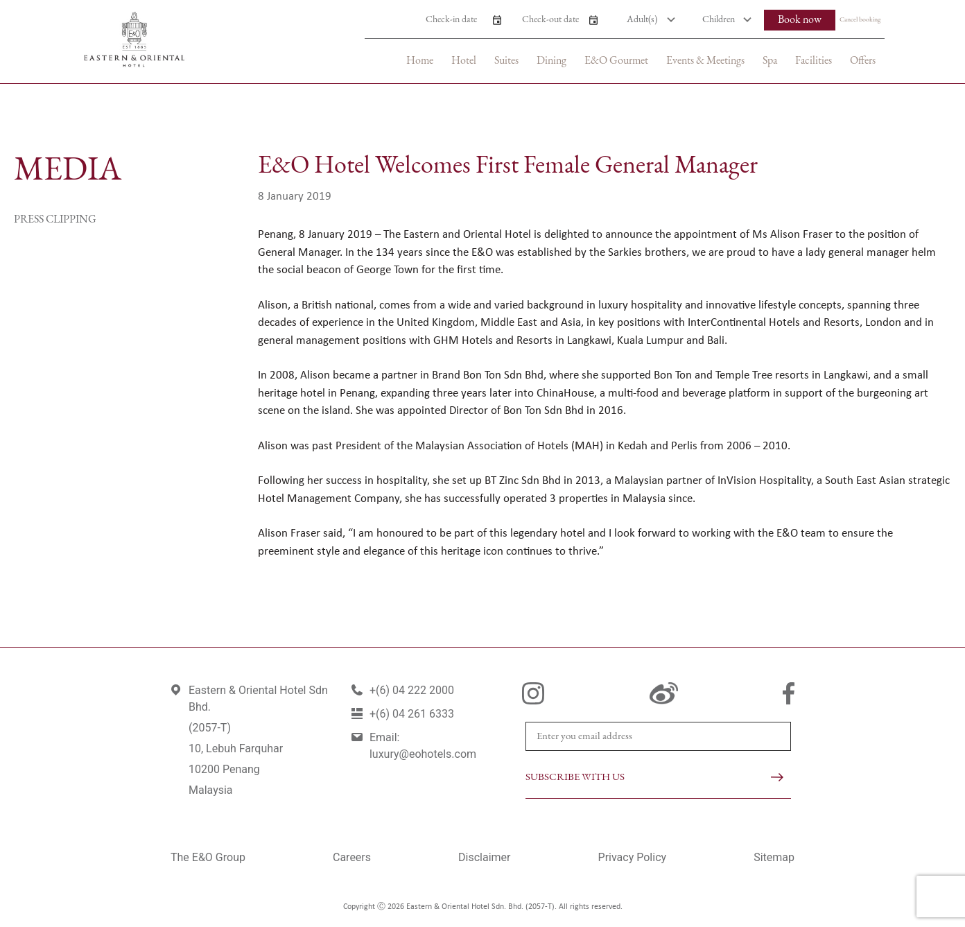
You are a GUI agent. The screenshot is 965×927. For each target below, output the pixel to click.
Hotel (463, 61)
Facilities (813, 61)
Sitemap (774, 857)
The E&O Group (208, 857)
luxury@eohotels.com (423, 754)
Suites (506, 61)
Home (419, 61)
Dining (551, 61)
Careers (352, 857)
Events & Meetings (705, 61)
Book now (799, 20)
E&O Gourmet (616, 61)
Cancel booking (860, 20)
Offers (863, 61)
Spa (770, 61)
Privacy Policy (632, 857)
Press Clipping (55, 219)
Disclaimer (484, 857)
